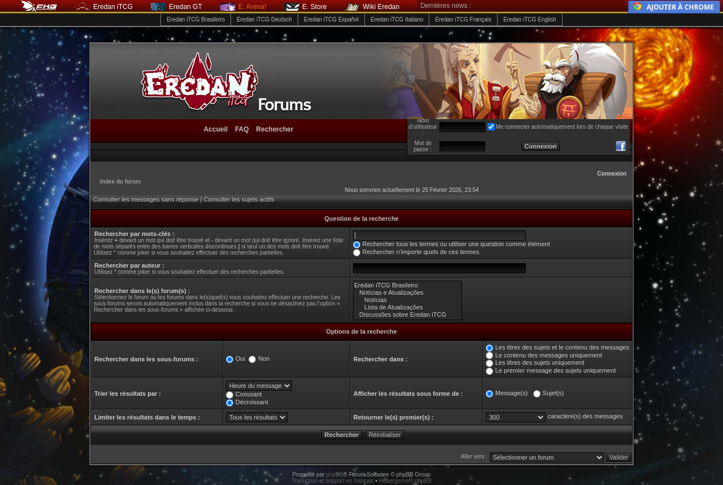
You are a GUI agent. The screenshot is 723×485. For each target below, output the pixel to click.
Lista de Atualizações (407, 307)
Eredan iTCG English (529, 19)
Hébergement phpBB (405, 481)
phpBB (334, 474)
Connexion (611, 174)
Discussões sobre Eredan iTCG (407, 314)
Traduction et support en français (332, 481)
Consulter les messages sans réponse (145, 199)
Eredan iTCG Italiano (397, 19)
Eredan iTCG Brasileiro (196, 19)
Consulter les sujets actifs (238, 199)
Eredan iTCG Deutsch (264, 19)
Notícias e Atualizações (407, 292)
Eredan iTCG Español (331, 19)
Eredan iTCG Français (463, 19)
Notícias (407, 300)
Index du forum (120, 181)
